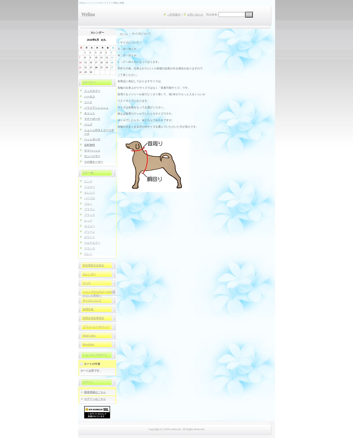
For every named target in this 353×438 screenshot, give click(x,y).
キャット (89, 113)
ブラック (89, 215)
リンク (87, 282)
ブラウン (89, 209)
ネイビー (89, 226)
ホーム (124, 33)
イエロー (89, 187)
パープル (89, 198)
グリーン (89, 231)
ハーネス (89, 96)
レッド (88, 220)
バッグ (88, 124)
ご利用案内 (174, 14)
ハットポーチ (92, 139)
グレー (88, 254)
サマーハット (92, 150)
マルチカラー (92, 242)
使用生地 (88, 309)
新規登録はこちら (95, 392)
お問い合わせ (195, 14)
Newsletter (88, 344)
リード (88, 102)
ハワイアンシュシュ (96, 107)
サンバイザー (92, 156)
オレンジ (89, 192)
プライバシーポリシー (96, 326)
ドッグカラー (92, 91)
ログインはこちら (95, 399)
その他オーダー (93, 161)
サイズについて (92, 300)
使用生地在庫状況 (93, 318)
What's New (89, 335)
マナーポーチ (92, 118)
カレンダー (89, 274)
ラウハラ (89, 248)
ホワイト (89, 237)
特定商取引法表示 (93, 265)
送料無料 (89, 145)
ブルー (88, 203)
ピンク (88, 181)
